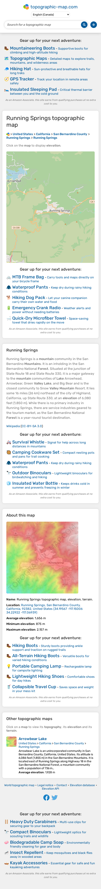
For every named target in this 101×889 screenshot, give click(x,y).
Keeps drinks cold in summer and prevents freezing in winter (51, 485)
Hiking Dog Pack (28, 297)
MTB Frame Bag (28, 276)
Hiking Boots (25, 645)
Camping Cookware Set (35, 452)
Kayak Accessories (29, 862)
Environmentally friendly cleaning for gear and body (50, 844)
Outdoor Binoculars (31, 472)
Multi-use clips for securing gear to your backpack (48, 824)
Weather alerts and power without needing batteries (51, 310)
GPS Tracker (22, 78)
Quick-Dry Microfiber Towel (39, 318)
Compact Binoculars (30, 831)
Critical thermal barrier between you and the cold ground (51, 92)
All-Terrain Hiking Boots (35, 655)
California (45, 743)
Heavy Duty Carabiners (33, 821)
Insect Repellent (26, 852)
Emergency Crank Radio (36, 307)
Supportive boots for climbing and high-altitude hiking (49, 50)
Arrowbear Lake (33, 739)
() (44, 608)
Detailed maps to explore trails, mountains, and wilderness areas (52, 60)
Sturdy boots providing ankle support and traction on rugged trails (47, 648)
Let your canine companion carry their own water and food (49, 300)
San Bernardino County (69, 743)
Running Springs (29, 747)
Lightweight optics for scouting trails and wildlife (48, 834)
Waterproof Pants (30, 287)
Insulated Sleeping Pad (33, 89)
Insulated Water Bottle (35, 483)
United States (27, 743)
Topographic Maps (28, 58)
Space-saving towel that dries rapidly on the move (50, 320)
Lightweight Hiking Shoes (38, 676)
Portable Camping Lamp (36, 666)
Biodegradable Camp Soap (37, 842)
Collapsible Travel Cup (34, 686)
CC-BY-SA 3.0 (32, 426)
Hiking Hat (20, 68)
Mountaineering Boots (32, 48)
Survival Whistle (28, 441)
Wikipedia (13, 426)
